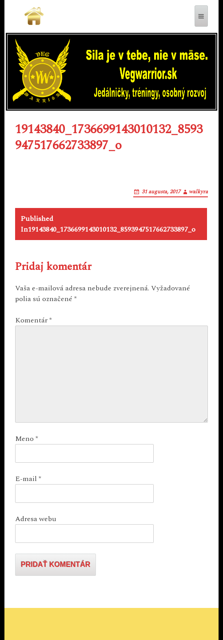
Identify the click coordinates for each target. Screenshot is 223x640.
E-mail (28, 478)
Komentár (33, 320)
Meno (26, 438)
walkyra (198, 192)
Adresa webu (35, 519)
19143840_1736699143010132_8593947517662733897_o (107, 224)
